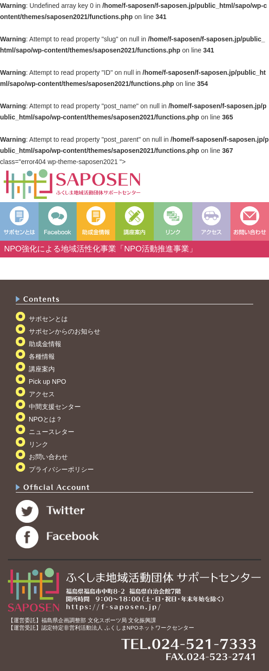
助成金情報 (45, 344)
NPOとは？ (46, 419)
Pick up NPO (47, 381)
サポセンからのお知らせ (64, 331)
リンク (38, 444)
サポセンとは (48, 318)
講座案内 (42, 369)
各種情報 (42, 356)
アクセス (42, 394)
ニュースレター (51, 431)
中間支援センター (55, 406)
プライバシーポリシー (61, 469)
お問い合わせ (48, 456)
